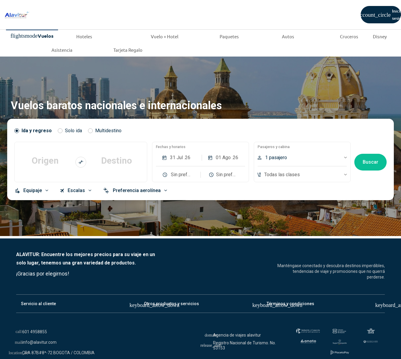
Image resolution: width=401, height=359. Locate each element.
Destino (116, 160)
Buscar (370, 162)
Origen (45, 160)
